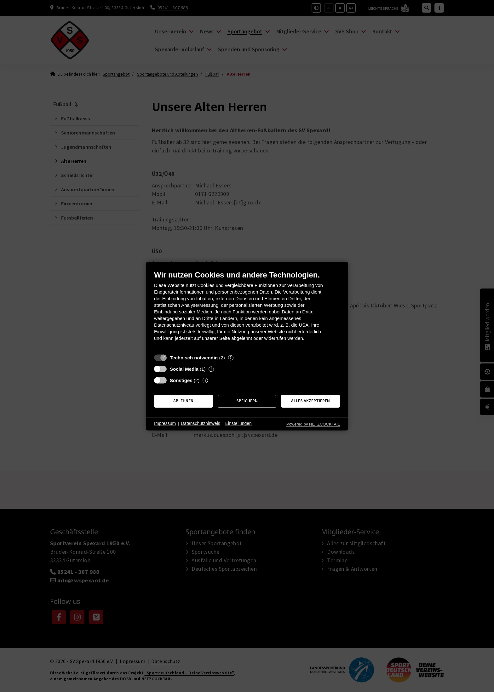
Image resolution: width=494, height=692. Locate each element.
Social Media (184, 369)
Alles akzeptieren (310, 401)
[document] (247, 310)
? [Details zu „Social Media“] (211, 369)
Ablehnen (183, 401)
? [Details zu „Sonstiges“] (205, 380)
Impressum (165, 423)
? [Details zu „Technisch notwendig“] (231, 357)
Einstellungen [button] (238, 423)
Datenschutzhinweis (200, 423)
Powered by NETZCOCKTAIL (313, 424)
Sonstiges (181, 380)
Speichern (247, 401)
